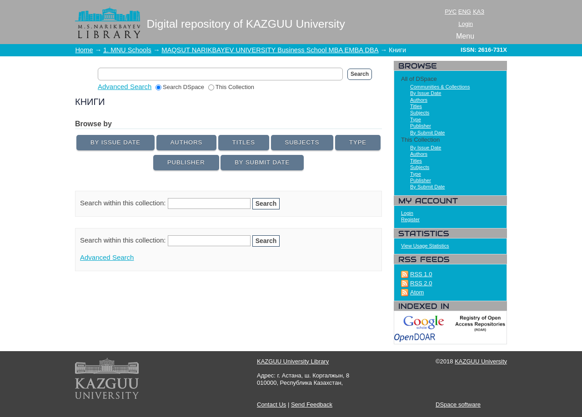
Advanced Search (124, 86)
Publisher (186, 162)
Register (410, 219)
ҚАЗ (478, 11)
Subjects (302, 142)
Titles (243, 142)
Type (357, 142)
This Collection (231, 87)
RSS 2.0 (421, 283)
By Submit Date (262, 162)
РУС (451, 11)
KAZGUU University (481, 361)
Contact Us (271, 404)
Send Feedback (311, 404)
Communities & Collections (440, 86)
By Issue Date (115, 142)
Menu (465, 36)
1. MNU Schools (127, 50)
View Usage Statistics (425, 245)
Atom (417, 292)
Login (465, 23)
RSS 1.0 (421, 274)
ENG (464, 11)
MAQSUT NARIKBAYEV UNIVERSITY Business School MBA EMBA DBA (269, 50)
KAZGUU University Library (293, 361)
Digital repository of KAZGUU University (246, 24)
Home (84, 50)
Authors (187, 142)
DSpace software (458, 404)
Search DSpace (180, 87)
